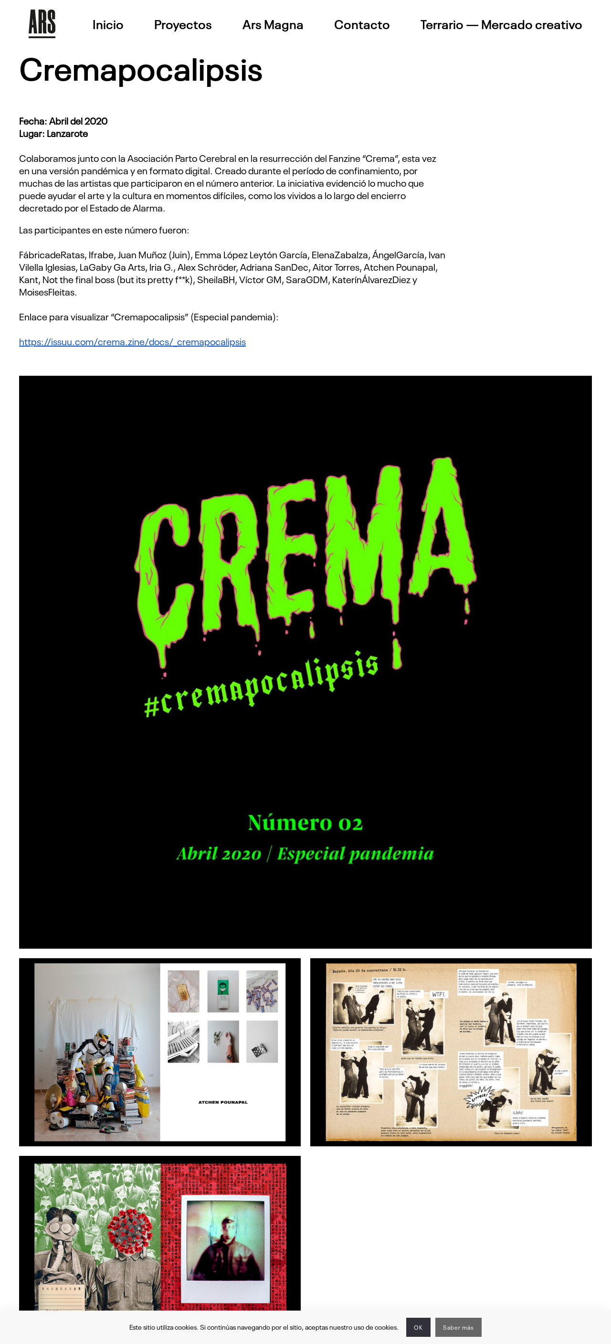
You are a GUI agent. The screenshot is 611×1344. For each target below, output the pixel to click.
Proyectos (183, 24)
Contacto (362, 24)
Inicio (108, 24)
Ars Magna (273, 24)
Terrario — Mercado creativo (501, 24)
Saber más (458, 1327)
